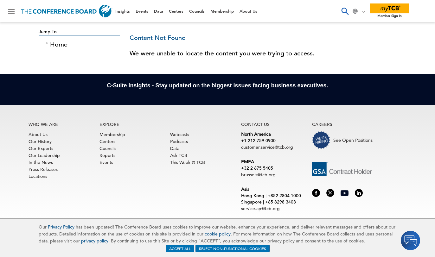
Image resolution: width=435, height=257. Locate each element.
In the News (41, 162)
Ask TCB (178, 155)
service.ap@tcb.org (260, 208)
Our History (40, 141)
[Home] (66, 11)
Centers (176, 11)
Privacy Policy (61, 227)
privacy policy (94, 241)
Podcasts (179, 141)
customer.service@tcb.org (267, 147)
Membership (222, 11)
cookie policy (218, 234)
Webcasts (179, 134)
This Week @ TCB (187, 162)
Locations (38, 176)
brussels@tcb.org (258, 175)
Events (142, 11)
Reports (107, 155)
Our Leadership (44, 155)
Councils (197, 11)
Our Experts (41, 148)
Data (158, 11)
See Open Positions (353, 140)
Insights (122, 11)
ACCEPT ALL (180, 248)
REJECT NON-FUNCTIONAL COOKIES (232, 248)
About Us (248, 11)
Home (58, 44)
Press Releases (43, 169)
